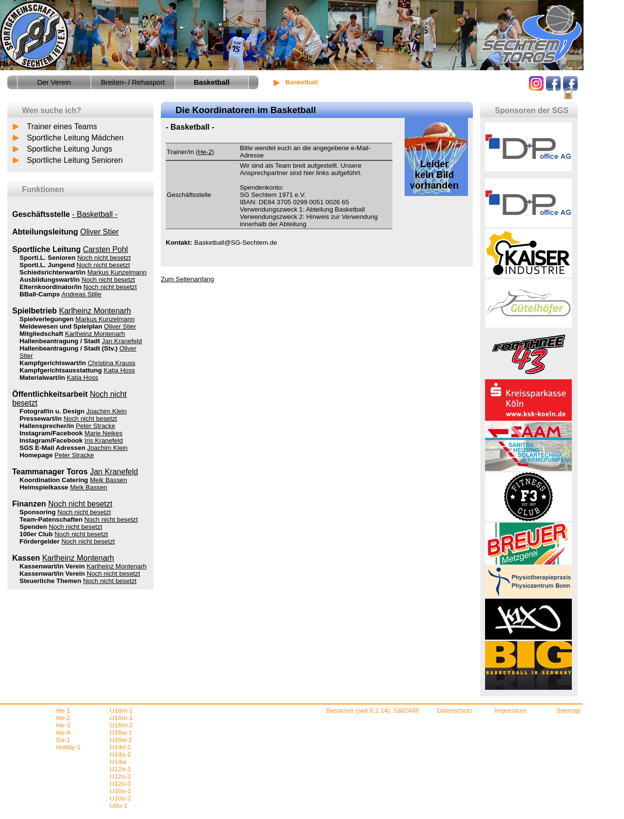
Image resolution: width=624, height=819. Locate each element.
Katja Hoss (119, 370)
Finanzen (29, 504)
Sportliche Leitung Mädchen (75, 138)
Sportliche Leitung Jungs (69, 149)
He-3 (63, 725)
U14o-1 (120, 747)
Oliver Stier (99, 232)
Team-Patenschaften (51, 519)
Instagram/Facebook (51, 433)
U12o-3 (120, 783)
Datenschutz (455, 710)
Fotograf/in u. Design (52, 411)
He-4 (63, 732)
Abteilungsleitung (45, 232)
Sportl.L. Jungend (47, 265)
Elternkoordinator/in (50, 287)
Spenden (33, 526)
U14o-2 (120, 754)
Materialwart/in (42, 377)
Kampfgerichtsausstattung (61, 370)
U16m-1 (121, 718)
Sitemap (568, 710)
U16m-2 (121, 725)
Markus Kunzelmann (117, 272)
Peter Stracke (96, 425)
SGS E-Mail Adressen (52, 447)
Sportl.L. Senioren (48, 257)
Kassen (26, 558)
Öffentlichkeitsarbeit (50, 394)
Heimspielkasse (44, 487)
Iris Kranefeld (103, 440)
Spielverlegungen (47, 319)
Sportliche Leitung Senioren (75, 160)
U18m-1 (121, 710)
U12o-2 (120, 776)
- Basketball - (94, 214)
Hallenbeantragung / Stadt (60, 341)
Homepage (36, 455)
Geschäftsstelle (41, 214)
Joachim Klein (106, 411)
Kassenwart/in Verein (52, 566)
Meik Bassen (108, 480)
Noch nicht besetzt (104, 257)
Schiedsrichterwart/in (53, 272)
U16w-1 (121, 732)
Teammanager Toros (50, 472)
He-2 (205, 152)
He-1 (63, 710)
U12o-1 (120, 769)
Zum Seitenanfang (187, 279)
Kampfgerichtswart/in (53, 363)
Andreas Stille (81, 294)
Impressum (510, 710)
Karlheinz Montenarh (95, 311)
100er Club (36, 534)
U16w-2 (121, 739)
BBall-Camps (40, 294)
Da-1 (63, 739)
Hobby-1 (68, 747)
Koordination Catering (54, 480)
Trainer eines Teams (62, 126)
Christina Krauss (112, 363)
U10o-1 (120, 791)
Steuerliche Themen (50, 581)
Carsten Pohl (105, 249)
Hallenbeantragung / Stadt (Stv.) (68, 348)
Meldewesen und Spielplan (61, 326)
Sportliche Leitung (46, 249)
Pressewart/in (41, 418)
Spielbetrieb (34, 311)
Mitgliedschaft (41, 333)
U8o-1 (118, 805)
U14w (118, 761)
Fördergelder (39, 541)
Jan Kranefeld (122, 341)
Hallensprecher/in (47, 425)
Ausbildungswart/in (50, 279)
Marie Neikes (103, 433)
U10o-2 (120, 798)
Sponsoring (38, 512)
